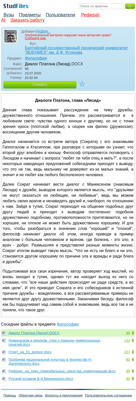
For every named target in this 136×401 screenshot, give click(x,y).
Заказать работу (27, 20)
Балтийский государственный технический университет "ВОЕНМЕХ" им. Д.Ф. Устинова (76, 50)
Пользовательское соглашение (108, 395)
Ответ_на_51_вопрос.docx (30, 352)
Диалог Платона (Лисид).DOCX (34, 333)
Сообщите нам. (35, 38)
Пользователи (60, 14)
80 (128, 360)
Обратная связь (31, 395)
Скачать (39, 84)
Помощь (10, 395)
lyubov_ (43, 31)
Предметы (30, 14)
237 (127, 352)
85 (128, 371)
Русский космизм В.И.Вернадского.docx (41, 379)
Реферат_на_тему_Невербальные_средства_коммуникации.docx (62, 371)
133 (127, 340)
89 (128, 379)
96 (128, 333)
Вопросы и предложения (64, 395)
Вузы (9, 14)
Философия (36, 58)
